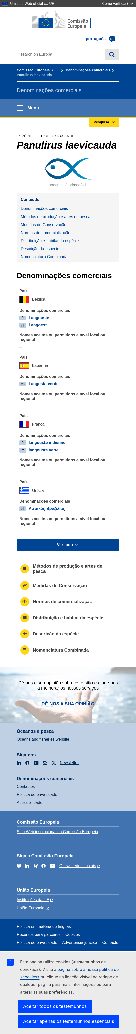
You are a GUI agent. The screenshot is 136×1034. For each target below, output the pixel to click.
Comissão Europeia (33, 70)
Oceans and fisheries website (43, 739)
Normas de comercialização (45, 233)
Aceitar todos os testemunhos (55, 1006)
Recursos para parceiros (39, 934)
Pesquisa (112, 54)
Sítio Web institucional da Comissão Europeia (57, 832)
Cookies (72, 934)
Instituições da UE (33, 900)
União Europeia (30, 908)
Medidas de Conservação (43, 225)
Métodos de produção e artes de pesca (56, 216)
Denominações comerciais (88, 70)
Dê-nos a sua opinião (67, 703)
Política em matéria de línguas (44, 926)
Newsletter (69, 763)
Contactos (26, 786)
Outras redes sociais (77, 866)
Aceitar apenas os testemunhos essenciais (68, 1021)
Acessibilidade (29, 802)
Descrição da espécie (40, 249)
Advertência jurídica (80, 942)
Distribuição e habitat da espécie (50, 241)
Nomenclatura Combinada (44, 257)
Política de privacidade (37, 794)
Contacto (110, 942)
